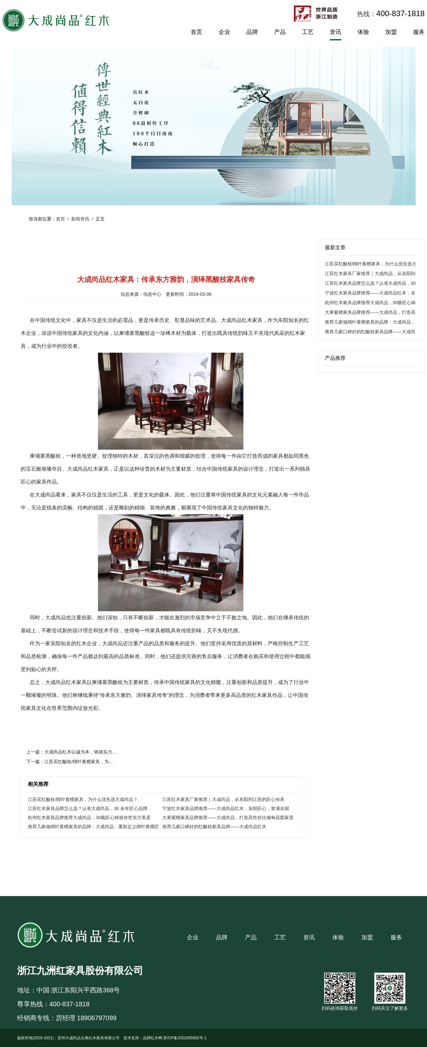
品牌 (252, 32)
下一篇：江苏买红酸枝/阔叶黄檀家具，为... (69, 761)
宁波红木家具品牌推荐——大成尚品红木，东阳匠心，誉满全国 (225, 808)
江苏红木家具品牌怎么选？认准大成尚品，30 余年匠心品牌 (87, 808)
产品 (280, 32)
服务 (419, 32)
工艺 (308, 32)
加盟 (391, 32)
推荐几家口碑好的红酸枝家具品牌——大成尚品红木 (214, 826)
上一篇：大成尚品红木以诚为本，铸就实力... (71, 751)
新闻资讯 (80, 218)
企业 (224, 32)
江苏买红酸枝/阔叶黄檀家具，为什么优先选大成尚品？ (83, 799)
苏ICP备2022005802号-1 (184, 1038)
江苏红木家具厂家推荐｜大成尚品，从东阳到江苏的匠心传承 (223, 799)
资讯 (335, 32)
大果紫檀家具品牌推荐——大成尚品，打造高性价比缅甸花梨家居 (228, 817)
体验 (363, 32)
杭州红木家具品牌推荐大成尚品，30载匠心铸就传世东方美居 (89, 817)
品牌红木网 (152, 1038)
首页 (196, 32)
